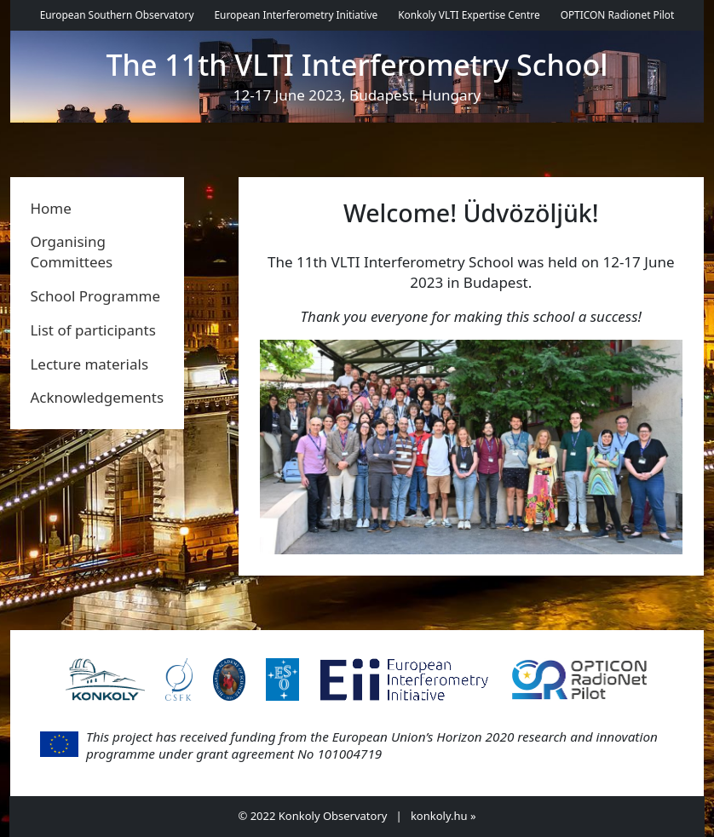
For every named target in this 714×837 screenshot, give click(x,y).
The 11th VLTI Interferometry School (357, 65)
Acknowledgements (97, 397)
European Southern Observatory (117, 14)
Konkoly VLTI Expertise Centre (468, 14)
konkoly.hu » (443, 815)
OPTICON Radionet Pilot (618, 14)
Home (50, 208)
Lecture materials (89, 364)
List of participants (92, 330)
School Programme (95, 296)
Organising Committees (71, 252)
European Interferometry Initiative (295, 14)
